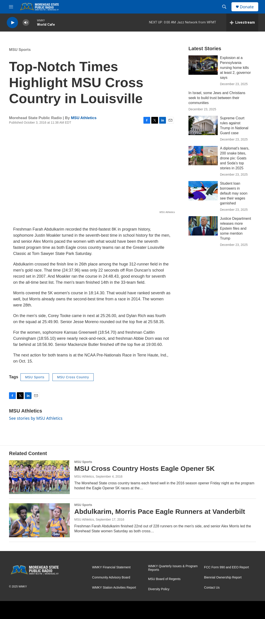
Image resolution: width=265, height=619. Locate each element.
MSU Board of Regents (164, 579)
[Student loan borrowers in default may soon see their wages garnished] (203, 190)
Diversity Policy (159, 589)
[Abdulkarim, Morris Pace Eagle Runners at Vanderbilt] (39, 520)
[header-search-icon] (224, 7)
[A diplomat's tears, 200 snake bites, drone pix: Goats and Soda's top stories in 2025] (203, 155)
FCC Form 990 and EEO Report (226, 567)
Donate (247, 7)
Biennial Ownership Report (223, 577)
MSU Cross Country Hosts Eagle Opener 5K (144, 468)
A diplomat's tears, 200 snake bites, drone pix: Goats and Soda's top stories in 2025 (234, 158)
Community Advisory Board (111, 577)
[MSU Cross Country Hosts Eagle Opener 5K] (39, 477)
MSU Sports (20, 50)
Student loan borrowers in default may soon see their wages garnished (233, 193)
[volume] (26, 23)
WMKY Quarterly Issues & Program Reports (173, 568)
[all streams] (242, 23)
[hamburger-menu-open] (11, 6)
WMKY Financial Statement (111, 567)
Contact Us (212, 587)
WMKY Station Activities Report (114, 587)
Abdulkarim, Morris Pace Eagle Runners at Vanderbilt (159, 511)
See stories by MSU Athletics (35, 418)
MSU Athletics (84, 118)
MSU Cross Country (73, 377)
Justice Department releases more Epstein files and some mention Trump (235, 228)
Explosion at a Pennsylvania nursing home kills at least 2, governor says (235, 67)
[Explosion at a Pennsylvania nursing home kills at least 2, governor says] (203, 65)
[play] (12, 22)
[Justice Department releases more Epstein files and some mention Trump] (203, 226)
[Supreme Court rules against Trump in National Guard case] (203, 125)
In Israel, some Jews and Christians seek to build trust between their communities (216, 98)
